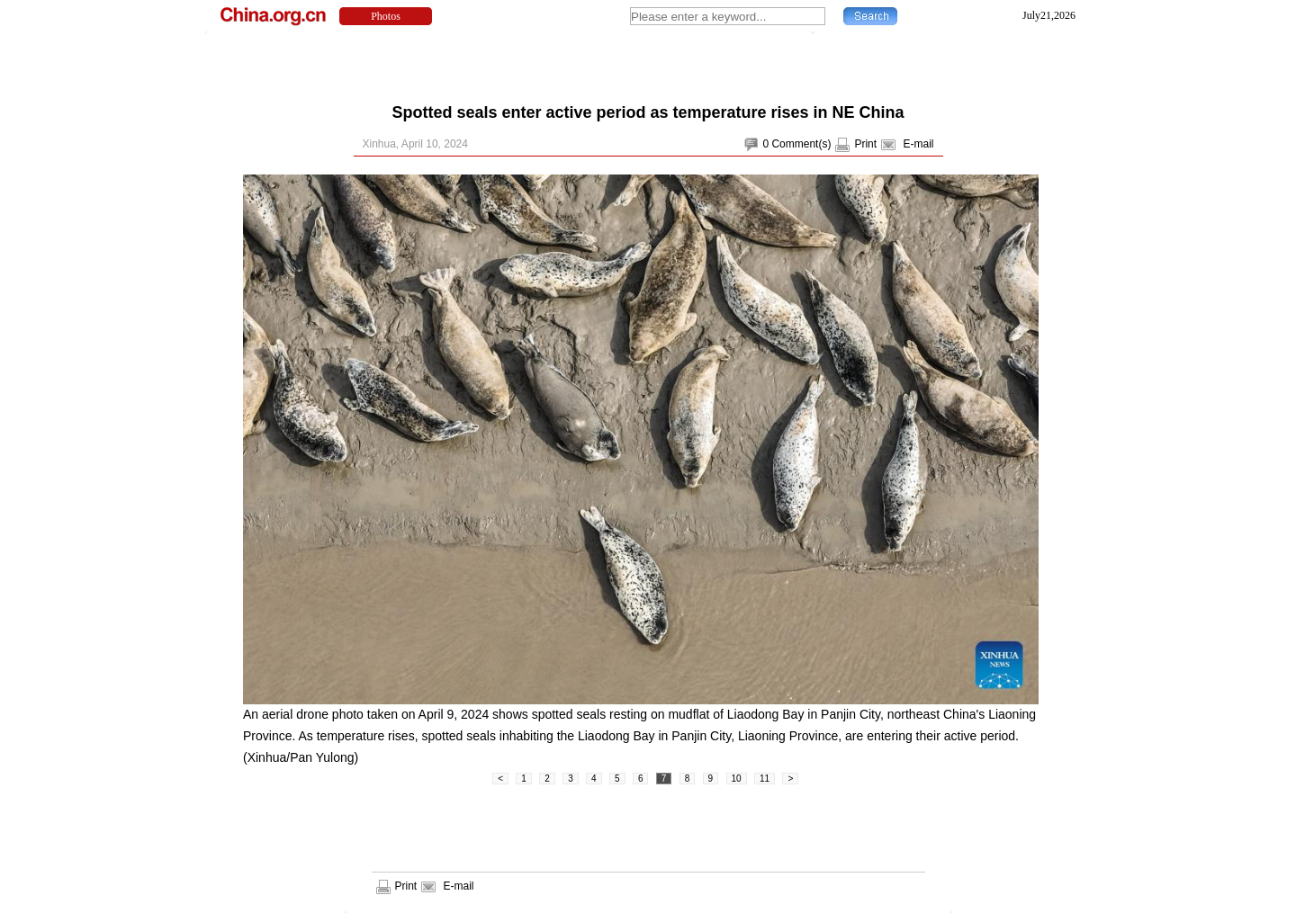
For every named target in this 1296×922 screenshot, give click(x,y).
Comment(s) (801, 144)
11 (765, 778)
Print (865, 144)
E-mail (918, 144)
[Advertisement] (648, 63)
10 (737, 778)
